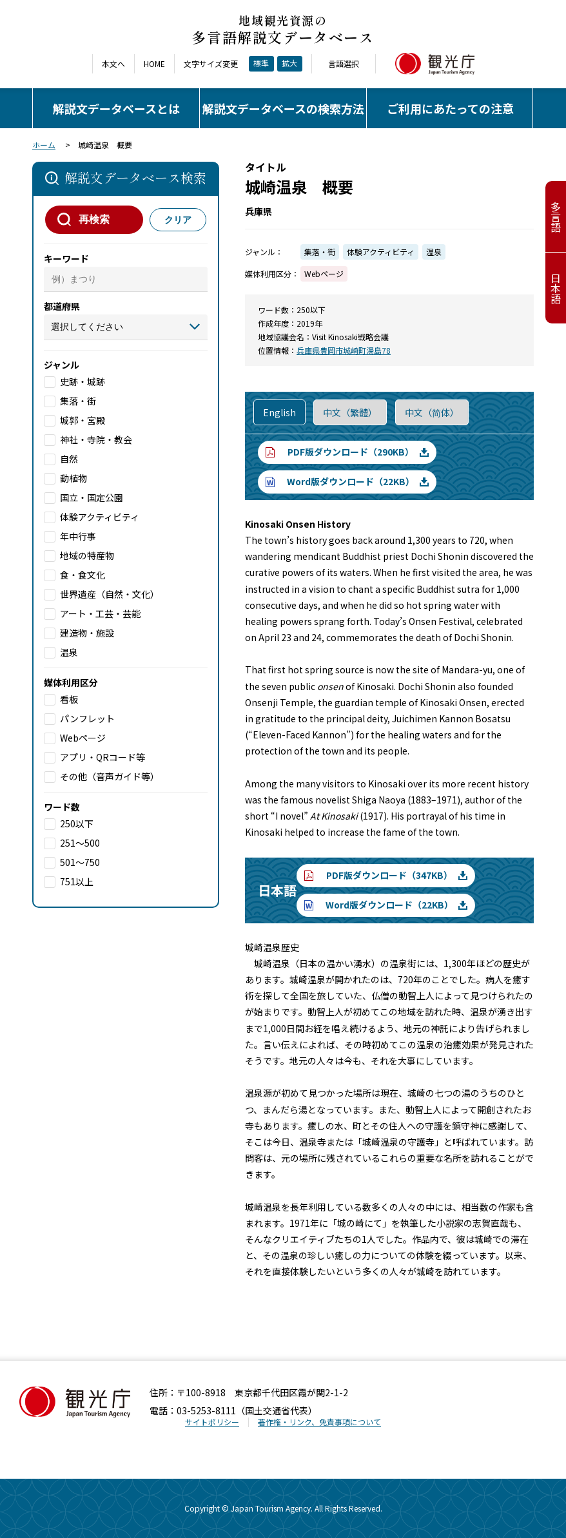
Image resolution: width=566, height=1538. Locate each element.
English (279, 412)
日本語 (555, 288)
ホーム (43, 144)
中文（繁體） (350, 412)
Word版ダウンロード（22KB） (351, 481)
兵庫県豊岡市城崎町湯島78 (344, 350)
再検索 (94, 219)
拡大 (289, 62)
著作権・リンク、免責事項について (319, 1421)
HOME (154, 64)
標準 (261, 62)
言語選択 (343, 64)
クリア (177, 220)
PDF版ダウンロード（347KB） (389, 875)
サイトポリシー (212, 1421)
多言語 (555, 216)
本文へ (113, 64)
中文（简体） (432, 412)
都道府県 (62, 306)
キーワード (66, 258)
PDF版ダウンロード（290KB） (351, 451)
